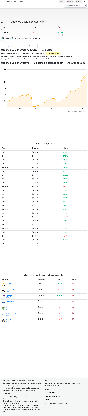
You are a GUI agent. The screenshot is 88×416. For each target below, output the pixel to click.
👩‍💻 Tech (14, 38)
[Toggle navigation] (4, 6)
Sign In (62, 1)
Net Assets (32, 46)
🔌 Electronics (23, 38)
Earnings (23, 46)
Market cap (5, 46)
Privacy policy (50, 392)
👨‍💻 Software (6, 38)
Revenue (15, 46)
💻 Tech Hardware (35, 38)
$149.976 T (25, 1)
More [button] (40, 46)
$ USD (78, 1)
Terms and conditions (53, 396)
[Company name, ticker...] (75, 6)
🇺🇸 (69, 1)
